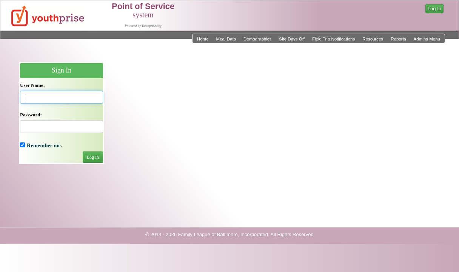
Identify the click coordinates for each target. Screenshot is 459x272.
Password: (31, 114)
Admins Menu (427, 39)
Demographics (257, 39)
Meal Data (226, 39)
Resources (372, 39)
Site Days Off (292, 39)
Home (203, 39)
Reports (398, 39)
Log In (434, 8)
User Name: (32, 85)
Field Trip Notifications (333, 39)
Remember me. (44, 145)
